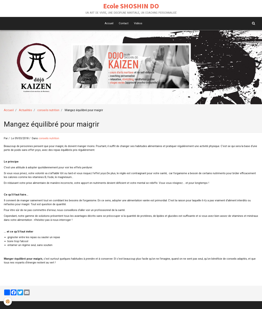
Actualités (25, 110)
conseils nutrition (48, 110)
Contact (123, 23)
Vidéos (138, 23)
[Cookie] (8, 301)
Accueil (109, 23)
